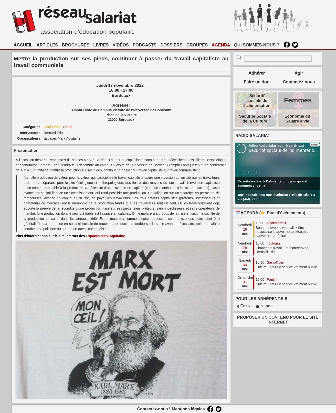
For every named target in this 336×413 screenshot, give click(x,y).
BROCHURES (75, 45)
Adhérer (257, 73)
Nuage (264, 306)
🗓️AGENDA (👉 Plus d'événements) (270, 213)
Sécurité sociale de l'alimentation (257, 100)
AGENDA (221, 45)
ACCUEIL (23, 45)
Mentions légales (188, 409)
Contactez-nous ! (153, 409)
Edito (242, 306)
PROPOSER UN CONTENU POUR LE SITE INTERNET (277, 319)
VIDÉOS (121, 45)
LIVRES (101, 45)
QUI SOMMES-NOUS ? (257, 45)
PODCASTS (144, 45)
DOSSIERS (171, 45)
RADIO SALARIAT (252, 135)
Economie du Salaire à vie (297, 118)
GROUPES (197, 45)
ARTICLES (47, 45)
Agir (298, 73)
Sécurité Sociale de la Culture (255, 118)
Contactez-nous (299, 81)
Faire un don (257, 81)
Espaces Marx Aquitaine (105, 236)
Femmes (298, 100)
